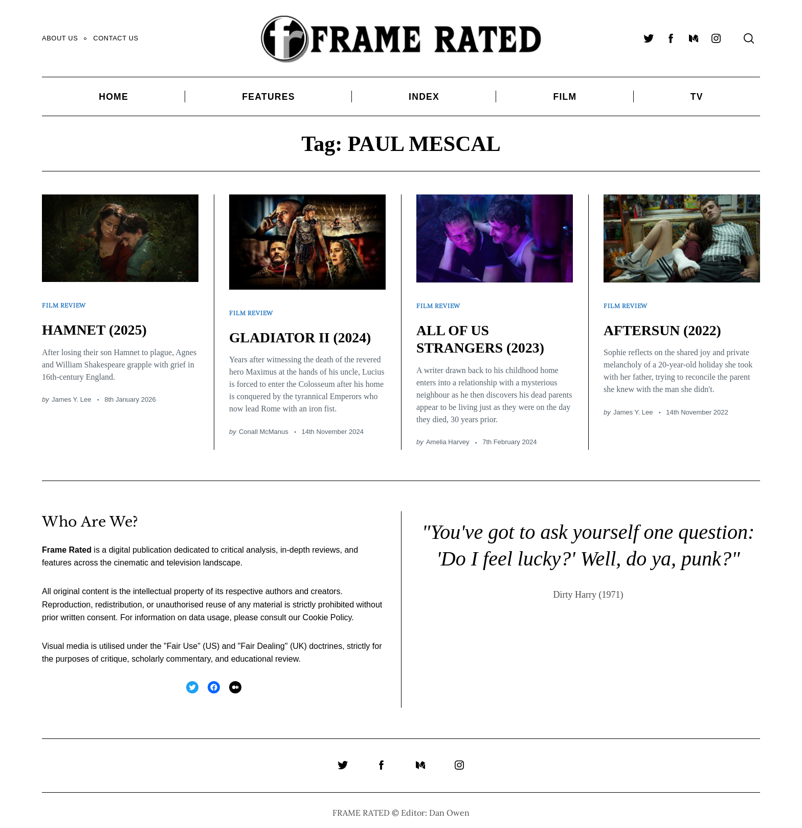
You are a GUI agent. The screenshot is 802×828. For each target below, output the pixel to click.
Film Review (66, 302)
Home (113, 97)
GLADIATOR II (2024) (306, 331)
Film (564, 97)
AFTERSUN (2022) (667, 324)
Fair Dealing (262, 641)
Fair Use (182, 641)
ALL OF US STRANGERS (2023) (485, 333)
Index (424, 97)
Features (268, 97)
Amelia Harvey (448, 437)
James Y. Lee (72, 394)
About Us (60, 38)
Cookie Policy (327, 612)
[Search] (749, 38)
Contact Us (115, 38)
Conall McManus (263, 426)
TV (696, 97)
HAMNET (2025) (98, 324)
